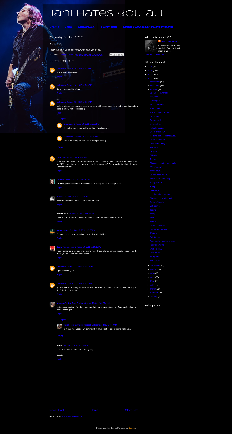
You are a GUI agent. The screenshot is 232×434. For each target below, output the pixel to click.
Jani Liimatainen (169, 41)
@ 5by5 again (156, 167)
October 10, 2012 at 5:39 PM (79, 85)
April (152, 285)
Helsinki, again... (157, 128)
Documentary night (158, 143)
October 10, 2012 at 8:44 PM (81, 213)
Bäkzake (154, 155)
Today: (153, 159)
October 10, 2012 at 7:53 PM (77, 180)
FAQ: (68, 27)
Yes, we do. (155, 97)
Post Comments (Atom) (72, 416)
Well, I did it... (156, 249)
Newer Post (56, 410)
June (152, 277)
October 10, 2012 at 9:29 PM (82, 230)
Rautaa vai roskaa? (158, 229)
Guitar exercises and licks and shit (148, 27)
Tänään (153, 233)
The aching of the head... (161, 112)
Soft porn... (155, 206)
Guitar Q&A (86, 27)
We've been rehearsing (160, 179)
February (154, 293)
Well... (152, 217)
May (152, 281)
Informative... (155, 124)
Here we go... (156, 253)
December (155, 82)
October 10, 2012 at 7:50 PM (86, 124)
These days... (156, 171)
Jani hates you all (107, 13)
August (153, 269)
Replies (63, 119)
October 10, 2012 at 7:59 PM (76, 196)
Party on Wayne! (157, 245)
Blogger (131, 428)
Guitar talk (108, 27)
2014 (150, 70)
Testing (153, 210)
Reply (59, 76)
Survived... (154, 147)
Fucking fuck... (156, 101)
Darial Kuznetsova (65, 247)
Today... (153, 214)
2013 (150, 74)
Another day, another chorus (162, 241)
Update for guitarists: (159, 93)
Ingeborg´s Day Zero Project (70, 303)
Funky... (153, 186)
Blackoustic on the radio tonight (164, 163)
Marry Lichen (63, 230)
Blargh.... (154, 221)
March (153, 289)
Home (54, 27)
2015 (150, 66)
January (154, 296)
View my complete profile (156, 54)
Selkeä (60, 196)
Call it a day (155, 237)
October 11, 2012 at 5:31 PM (75, 345)
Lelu (59, 157)
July (152, 273)
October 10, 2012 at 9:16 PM (86, 137)
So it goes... (155, 256)
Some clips (155, 260)
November (155, 85)
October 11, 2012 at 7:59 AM (104, 325)
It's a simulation (157, 104)
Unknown (61, 68)
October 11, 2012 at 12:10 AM (80, 267)
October (154, 89)
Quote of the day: (157, 132)
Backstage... (155, 190)
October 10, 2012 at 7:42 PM (74, 157)
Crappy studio (156, 120)
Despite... (154, 151)
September (155, 265)
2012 (150, 78)
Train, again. (155, 108)
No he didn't (155, 116)
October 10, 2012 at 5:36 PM (79, 68)
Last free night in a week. (161, 194)
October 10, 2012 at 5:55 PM (79, 102)
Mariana (60, 180)
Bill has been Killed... (159, 175)
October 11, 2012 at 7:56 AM (97, 303)
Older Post (131, 410)
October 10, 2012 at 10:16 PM (88, 247)
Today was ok (156, 182)
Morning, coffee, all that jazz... (163, 136)
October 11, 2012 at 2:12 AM (79, 283)
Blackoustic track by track (161, 198)
